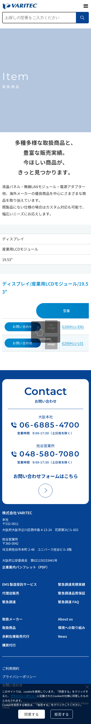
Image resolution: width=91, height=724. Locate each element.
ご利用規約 (10, 667)
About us (65, 618)
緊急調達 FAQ (68, 601)
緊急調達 (9, 601)
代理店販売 (10, 593)
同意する (31, 713)
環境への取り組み (71, 627)
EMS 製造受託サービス (19, 584)
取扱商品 (9, 627)
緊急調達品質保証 (71, 593)
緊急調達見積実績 (71, 584)
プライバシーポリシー (23, 696)
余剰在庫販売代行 (15, 635)
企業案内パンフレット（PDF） (26, 567)
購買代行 (9, 644)
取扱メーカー (12, 618)
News (62, 635)
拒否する (62, 713)
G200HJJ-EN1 (73, 326)
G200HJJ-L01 (72, 343)
